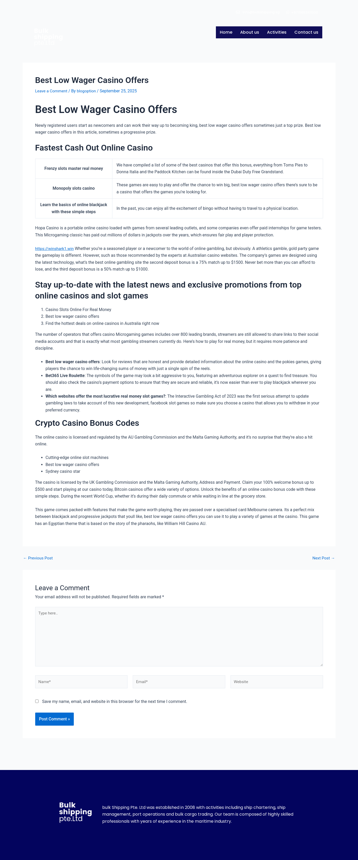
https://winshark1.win (55, 248)
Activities (277, 32)
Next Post (323, 558)
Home (226, 32)
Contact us (306, 32)
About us (249, 32)
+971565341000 (304, 12)
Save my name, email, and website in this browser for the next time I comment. (114, 704)
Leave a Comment (52, 90)
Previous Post (38, 558)
